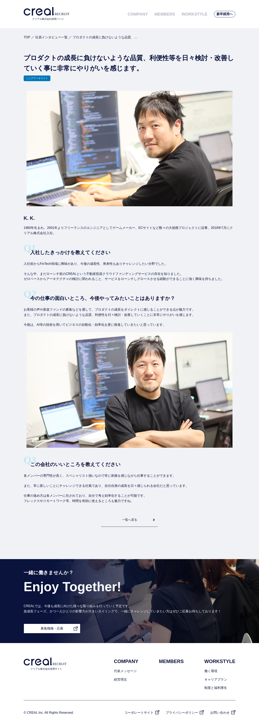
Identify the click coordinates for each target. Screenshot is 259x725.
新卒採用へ (225, 14)
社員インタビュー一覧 (51, 37)
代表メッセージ (125, 671)
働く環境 (210, 671)
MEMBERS (164, 14)
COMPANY (137, 14)
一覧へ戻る (129, 519)
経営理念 (120, 679)
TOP (27, 37)
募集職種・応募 (52, 628)
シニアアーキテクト (37, 78)
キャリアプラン (215, 679)
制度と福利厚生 (215, 687)
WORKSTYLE (194, 14)
